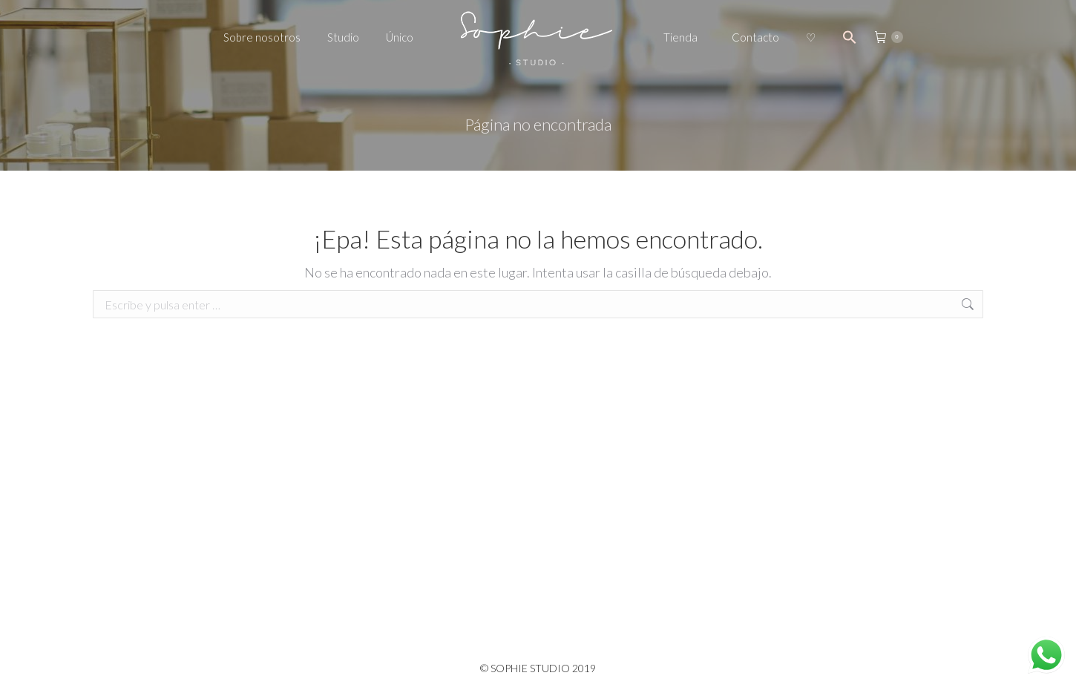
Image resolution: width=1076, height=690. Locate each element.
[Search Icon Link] (849, 37)
